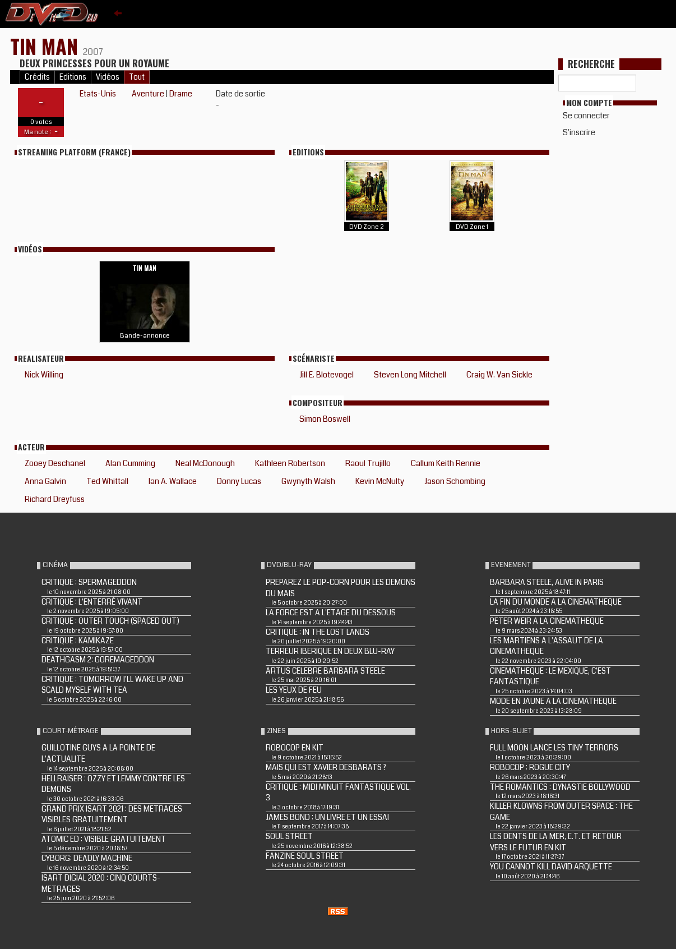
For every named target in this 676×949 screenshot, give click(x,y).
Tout (137, 77)
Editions (72, 77)
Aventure (148, 93)
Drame (180, 93)
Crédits (37, 77)
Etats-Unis (98, 93)
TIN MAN (46, 46)
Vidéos (107, 77)
